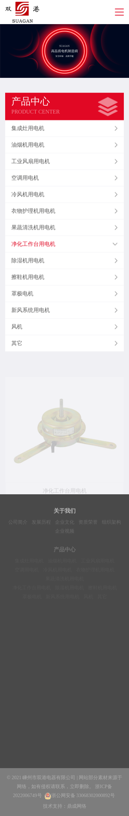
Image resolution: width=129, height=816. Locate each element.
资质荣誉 (88, 523)
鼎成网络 (76, 806)
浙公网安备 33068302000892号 (79, 795)
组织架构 (111, 523)
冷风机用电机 (57, 572)
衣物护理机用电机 (95, 572)
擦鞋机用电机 (102, 589)
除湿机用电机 (69, 589)
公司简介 (18, 523)
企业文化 (64, 523)
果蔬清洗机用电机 (64, 580)
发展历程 (41, 523)
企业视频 (64, 532)
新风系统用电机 (62, 598)
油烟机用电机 (62, 563)
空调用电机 (27, 572)
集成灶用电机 (29, 563)
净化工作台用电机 (31, 589)
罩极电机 (32, 598)
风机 (88, 598)
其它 (102, 598)
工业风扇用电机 (98, 563)
